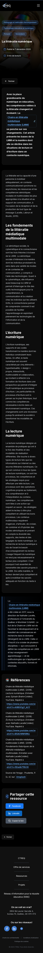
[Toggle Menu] (38, 5)
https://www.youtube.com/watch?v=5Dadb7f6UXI (21, 765)
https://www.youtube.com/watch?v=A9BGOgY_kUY (21, 705)
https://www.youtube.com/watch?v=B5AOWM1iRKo (21, 732)
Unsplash (21, 777)
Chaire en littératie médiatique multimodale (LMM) (18, 121)
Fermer (8, 837)
